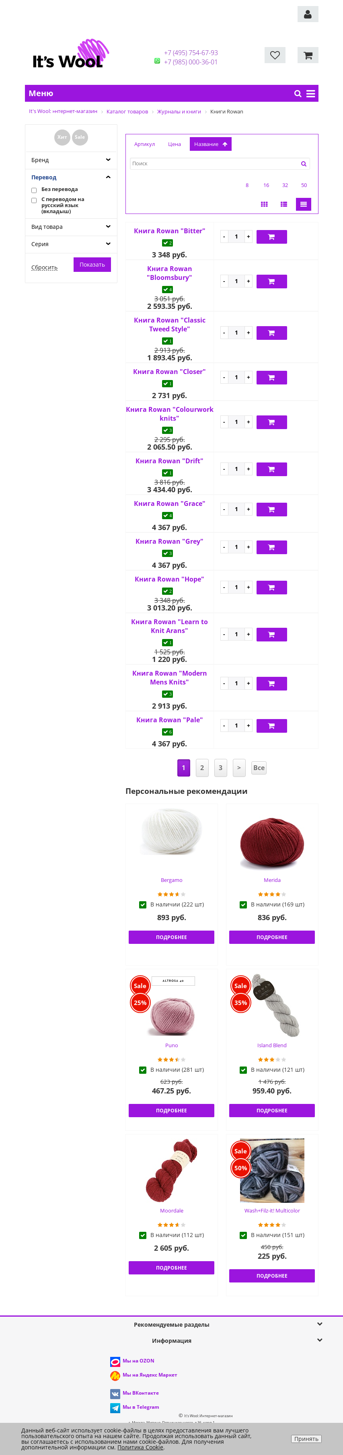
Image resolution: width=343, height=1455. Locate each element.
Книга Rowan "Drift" (169, 460)
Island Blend (272, 1045)
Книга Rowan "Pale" (169, 719)
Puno (171, 1045)
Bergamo (172, 880)
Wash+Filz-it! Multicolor (272, 1210)
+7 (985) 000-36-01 (191, 62)
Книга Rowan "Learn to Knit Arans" (169, 626)
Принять (306, 1439)
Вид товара (47, 226)
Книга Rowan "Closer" (169, 371)
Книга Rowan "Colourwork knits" (170, 414)
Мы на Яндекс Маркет (150, 1374)
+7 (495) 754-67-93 (191, 52)
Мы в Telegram (141, 1407)
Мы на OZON (138, 1360)
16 (266, 185)
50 (304, 185)
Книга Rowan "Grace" (169, 503)
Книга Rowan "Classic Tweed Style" (169, 324)
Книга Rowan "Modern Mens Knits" (169, 677)
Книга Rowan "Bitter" (169, 230)
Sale (80, 137)
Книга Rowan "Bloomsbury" (169, 273)
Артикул (144, 144)
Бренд (40, 160)
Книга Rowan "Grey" (169, 541)
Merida (272, 880)
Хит (62, 137)
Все (259, 767)
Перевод (43, 177)
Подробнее (171, 937)
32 (285, 185)
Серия (40, 244)
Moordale (171, 1210)
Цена (174, 144)
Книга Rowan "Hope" (169, 579)
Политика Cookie (140, 1447)
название (210, 144)
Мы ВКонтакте (141, 1392)
